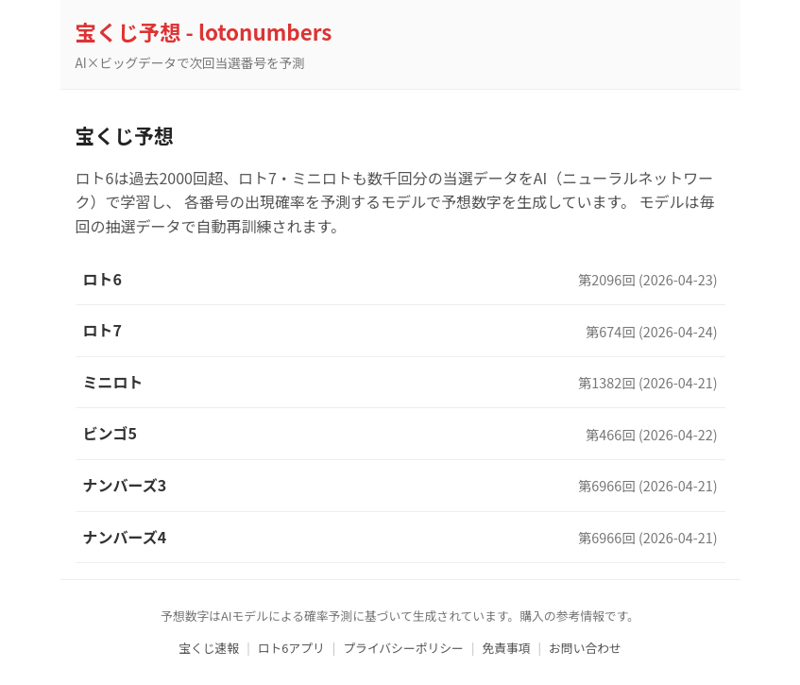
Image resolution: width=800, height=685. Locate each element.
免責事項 (506, 648)
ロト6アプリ (291, 648)
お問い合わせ (585, 648)
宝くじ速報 (209, 648)
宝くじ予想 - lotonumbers (204, 31)
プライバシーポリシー (403, 648)
